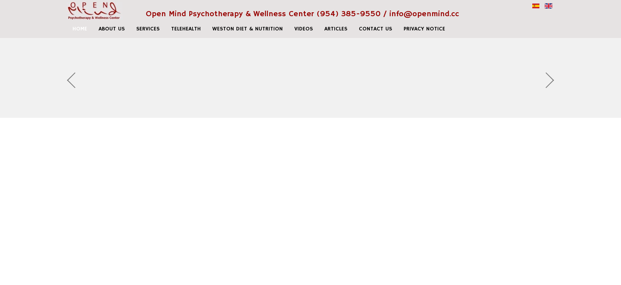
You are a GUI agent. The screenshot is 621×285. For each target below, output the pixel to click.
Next (546, 80)
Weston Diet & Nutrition (247, 28)
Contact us (375, 28)
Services (148, 28)
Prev (75, 80)
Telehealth (186, 28)
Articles (335, 28)
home (79, 28)
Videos (303, 28)
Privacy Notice (424, 28)
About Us (112, 28)
